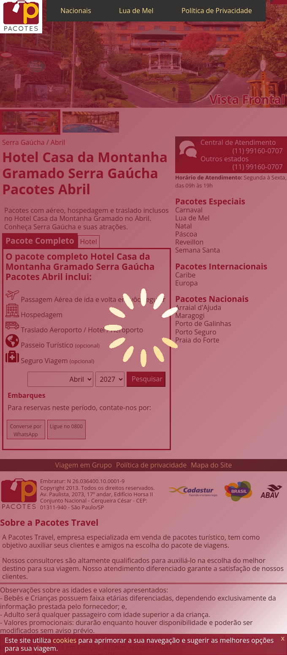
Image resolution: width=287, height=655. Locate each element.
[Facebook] (285, 2)
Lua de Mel (136, 10)
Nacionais (75, 10)
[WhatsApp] (276, 2)
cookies (64, 640)
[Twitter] (281, 2)
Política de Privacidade (216, 10)
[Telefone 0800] (272, 2)
